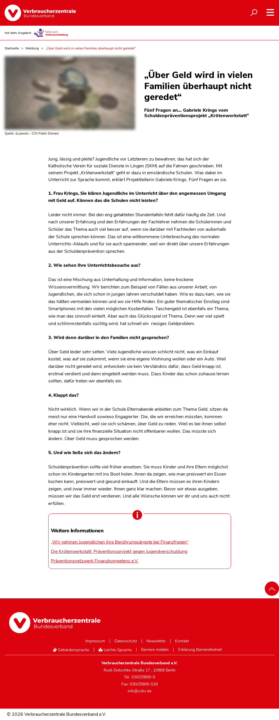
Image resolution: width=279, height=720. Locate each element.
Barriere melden (155, 650)
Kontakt (182, 641)
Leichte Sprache (115, 650)
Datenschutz (126, 641)
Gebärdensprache (71, 650)
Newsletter (156, 641)
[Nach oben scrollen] (272, 588)
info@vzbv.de (139, 691)
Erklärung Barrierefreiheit (200, 650)
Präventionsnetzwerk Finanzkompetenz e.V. (95, 561)
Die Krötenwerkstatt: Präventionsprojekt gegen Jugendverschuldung (119, 551)
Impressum (95, 641)
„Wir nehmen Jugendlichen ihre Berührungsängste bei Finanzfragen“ (119, 542)
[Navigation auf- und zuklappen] (270, 12)
